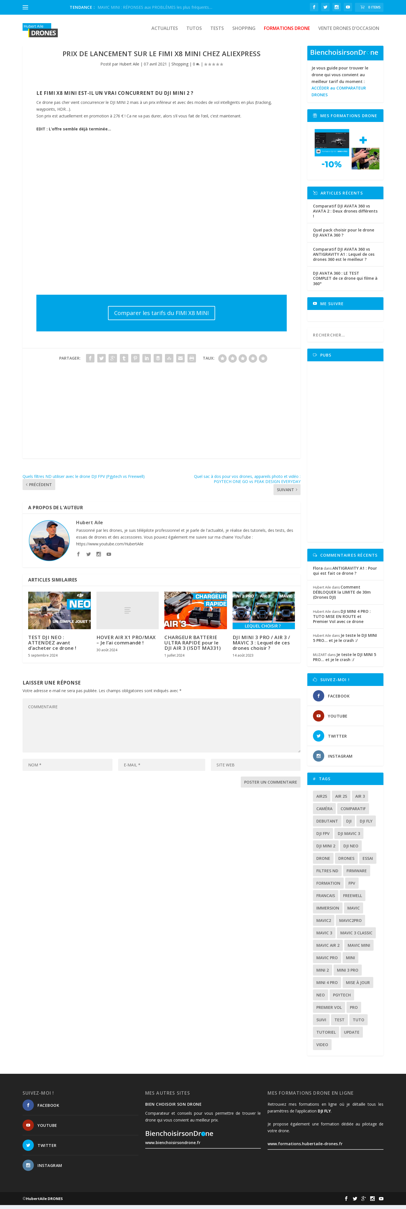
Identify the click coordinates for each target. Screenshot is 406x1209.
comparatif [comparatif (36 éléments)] (353, 812)
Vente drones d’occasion (348, 32)
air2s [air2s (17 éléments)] (321, 800)
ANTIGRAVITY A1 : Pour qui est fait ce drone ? (345, 574)
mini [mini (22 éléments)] (350, 961)
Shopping (243, 32)
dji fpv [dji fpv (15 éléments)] (323, 837)
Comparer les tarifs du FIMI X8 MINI (161, 317)
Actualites (164, 32)
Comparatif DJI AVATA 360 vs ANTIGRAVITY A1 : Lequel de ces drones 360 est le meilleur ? (343, 258)
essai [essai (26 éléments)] (368, 862)
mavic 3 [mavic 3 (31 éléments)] (324, 936)
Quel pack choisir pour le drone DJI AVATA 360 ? (343, 236)
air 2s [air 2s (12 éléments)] (341, 800)
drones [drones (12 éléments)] (346, 862)
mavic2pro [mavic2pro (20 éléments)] (350, 924)
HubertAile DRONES (44, 1202)
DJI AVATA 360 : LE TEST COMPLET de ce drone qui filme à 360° (345, 282)
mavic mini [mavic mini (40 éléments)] (359, 949)
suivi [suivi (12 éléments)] (321, 1023)
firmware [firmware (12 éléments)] (357, 874)
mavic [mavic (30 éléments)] (353, 912)
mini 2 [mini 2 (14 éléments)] (322, 974)
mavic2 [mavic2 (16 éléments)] (323, 924)
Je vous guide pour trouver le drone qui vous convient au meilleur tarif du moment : (340, 85)
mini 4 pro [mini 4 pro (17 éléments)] (327, 986)
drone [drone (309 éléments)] (323, 862)
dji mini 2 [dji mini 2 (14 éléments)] (325, 849)
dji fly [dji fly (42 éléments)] (366, 825)
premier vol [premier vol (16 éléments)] (329, 1011)
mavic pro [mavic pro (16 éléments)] (327, 961)
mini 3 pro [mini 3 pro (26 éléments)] (347, 974)
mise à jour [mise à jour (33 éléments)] (358, 986)
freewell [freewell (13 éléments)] (352, 899)
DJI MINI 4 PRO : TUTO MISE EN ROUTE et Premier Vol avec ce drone (342, 620)
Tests (217, 32)
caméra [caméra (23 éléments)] (324, 812)
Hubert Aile (129, 68)
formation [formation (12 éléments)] (328, 887)
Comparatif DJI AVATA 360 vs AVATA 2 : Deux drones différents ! (345, 215)
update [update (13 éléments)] (351, 1036)
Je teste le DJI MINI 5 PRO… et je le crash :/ (345, 642)
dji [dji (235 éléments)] (349, 825)
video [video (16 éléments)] (322, 1048)
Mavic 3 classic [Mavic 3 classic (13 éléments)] (356, 936)
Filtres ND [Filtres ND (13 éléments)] (327, 874)
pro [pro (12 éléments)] (354, 1011)
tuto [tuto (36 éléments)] (358, 1023)
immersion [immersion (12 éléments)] (327, 912)
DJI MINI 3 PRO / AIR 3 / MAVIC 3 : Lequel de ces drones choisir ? (261, 646)
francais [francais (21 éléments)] (325, 899)
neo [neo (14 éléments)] (320, 999)
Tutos (194, 32)
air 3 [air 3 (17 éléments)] (360, 800)
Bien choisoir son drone (173, 1108)
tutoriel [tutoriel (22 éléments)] (326, 1036)
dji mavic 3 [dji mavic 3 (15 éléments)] (349, 837)
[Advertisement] (162, 422)
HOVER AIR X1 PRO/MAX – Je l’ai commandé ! (126, 644)
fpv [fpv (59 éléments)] (351, 887)
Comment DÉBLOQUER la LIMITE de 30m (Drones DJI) (342, 596)
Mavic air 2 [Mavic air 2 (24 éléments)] (327, 949)
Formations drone (287, 32)
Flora (318, 572)
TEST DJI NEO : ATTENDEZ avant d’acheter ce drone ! (52, 646)
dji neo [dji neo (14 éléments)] (350, 849)
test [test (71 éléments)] (339, 1023)
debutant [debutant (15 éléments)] (327, 825)
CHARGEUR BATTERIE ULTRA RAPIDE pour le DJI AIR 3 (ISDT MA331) (192, 646)
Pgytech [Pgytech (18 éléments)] (342, 999)
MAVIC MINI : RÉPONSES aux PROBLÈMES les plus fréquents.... (155, 7)
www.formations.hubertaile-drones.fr (305, 1147)
